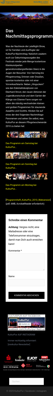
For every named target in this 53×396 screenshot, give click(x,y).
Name (11, 276)
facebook (30, 391)
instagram (41, 391)
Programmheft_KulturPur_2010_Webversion (28, 200)
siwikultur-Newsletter (19, 344)
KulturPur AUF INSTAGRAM (21, 334)
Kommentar (15, 250)
